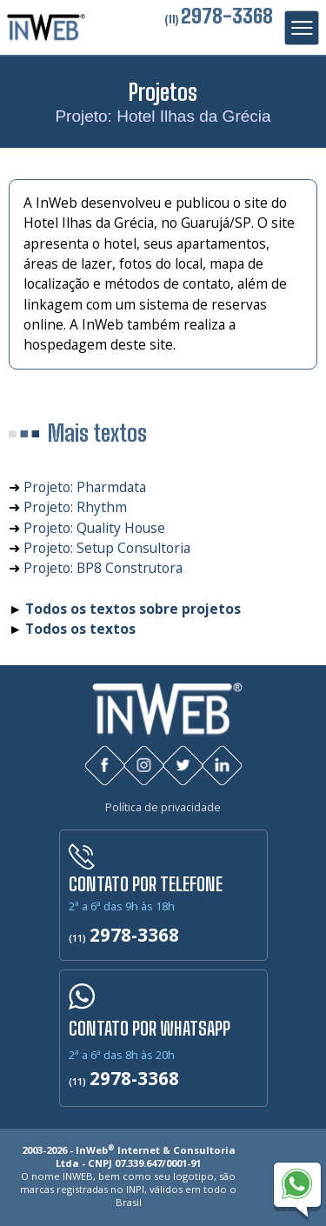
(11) (218, 19)
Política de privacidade (163, 807)
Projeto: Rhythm (75, 506)
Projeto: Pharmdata (84, 486)
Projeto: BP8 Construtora (103, 567)
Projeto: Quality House (94, 527)
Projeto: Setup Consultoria (106, 547)
